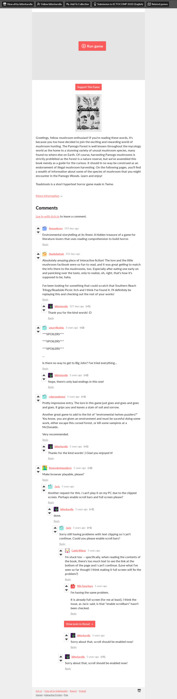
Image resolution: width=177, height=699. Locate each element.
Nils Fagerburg (85, 586)
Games (39, 695)
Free (66, 695)
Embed (82, 691)
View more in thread (78, 624)
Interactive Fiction (53, 695)
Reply (45, 244)
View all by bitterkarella (55, 691)
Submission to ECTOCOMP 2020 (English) (118, 4)
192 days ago (71, 228)
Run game (92, 46)
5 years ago (73, 396)
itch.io (39, 691)
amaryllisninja (56, 327)
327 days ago (77, 306)
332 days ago (73, 253)
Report (73, 691)
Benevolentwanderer (60, 467)
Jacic (57, 486)
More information (49, 195)
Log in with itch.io (47, 216)
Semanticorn (56, 228)
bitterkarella (61, 306)
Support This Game (88, 87)
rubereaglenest (57, 396)
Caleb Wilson (79, 550)
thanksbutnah (56, 253)
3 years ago (72, 327)
